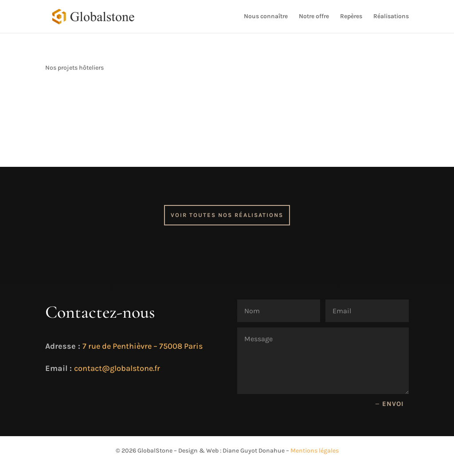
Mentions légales (314, 450)
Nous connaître (266, 16)
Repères (351, 16)
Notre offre (314, 16)
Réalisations (391, 16)
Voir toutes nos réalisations (227, 215)
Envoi (393, 404)
